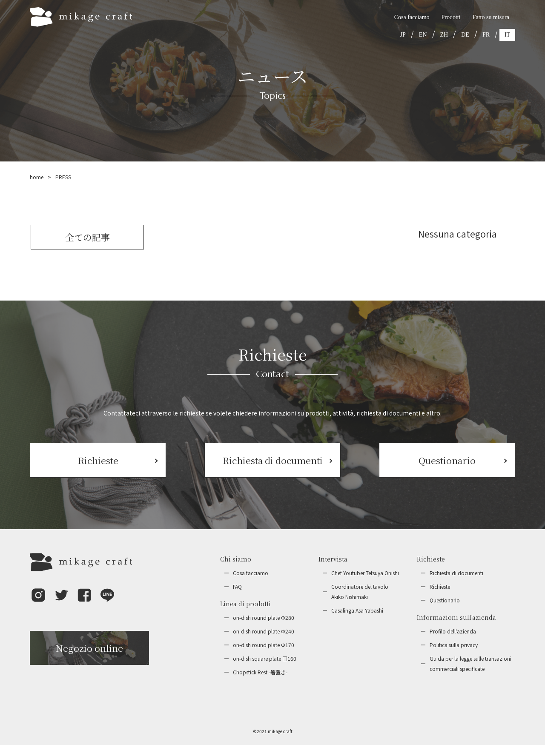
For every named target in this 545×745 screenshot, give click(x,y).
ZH (444, 35)
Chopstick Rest (260, 672)
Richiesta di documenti (456, 572)
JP (403, 35)
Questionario (445, 600)
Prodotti (451, 17)
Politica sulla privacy (454, 644)
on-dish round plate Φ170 (263, 644)
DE (465, 35)
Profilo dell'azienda (453, 631)
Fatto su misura (491, 17)
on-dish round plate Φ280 (263, 617)
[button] (38, 601)
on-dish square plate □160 (264, 658)
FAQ (237, 586)
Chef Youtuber (365, 573)
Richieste (440, 586)
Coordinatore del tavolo (359, 592)
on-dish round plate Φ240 (263, 631)
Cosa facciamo (412, 17)
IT (507, 35)
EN (423, 35)
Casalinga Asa (357, 610)
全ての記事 (87, 237)
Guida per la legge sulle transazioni (470, 664)
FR (486, 35)
